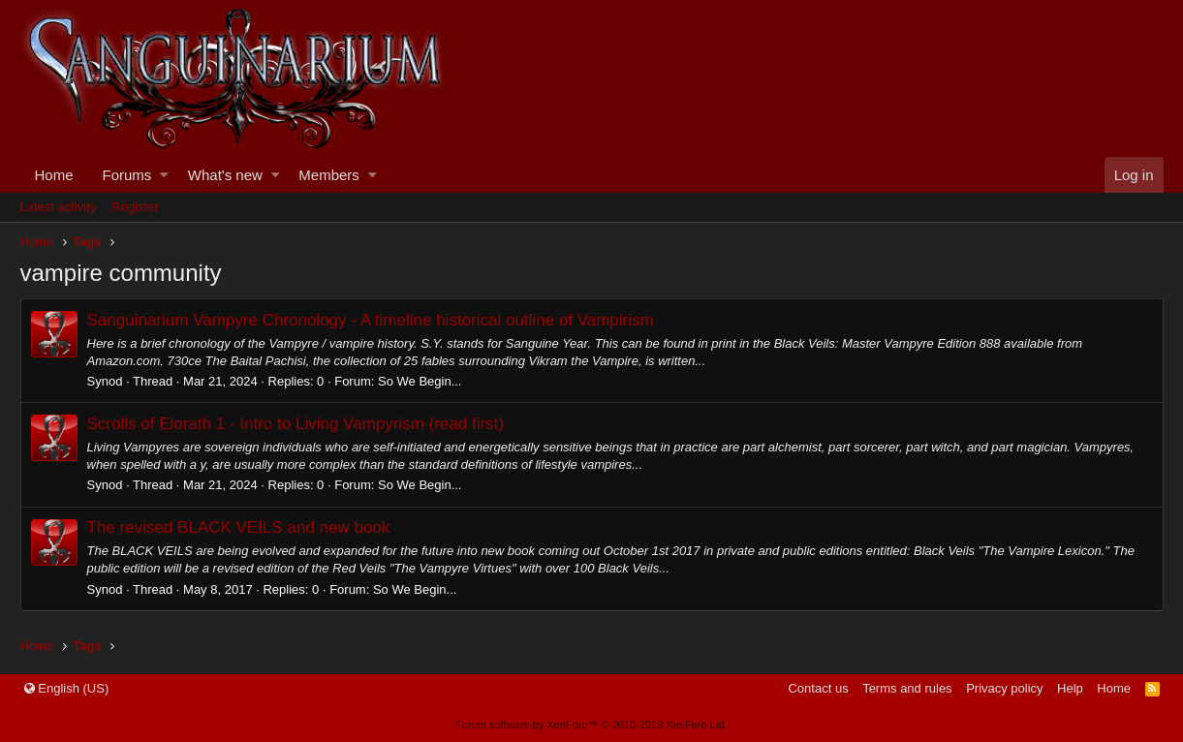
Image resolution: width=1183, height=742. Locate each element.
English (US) (66, 688)
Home (54, 175)
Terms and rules (906, 688)
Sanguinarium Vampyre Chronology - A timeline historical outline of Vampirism (370, 320)
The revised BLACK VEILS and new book (238, 527)
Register (134, 207)
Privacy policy (1004, 688)
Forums (127, 175)
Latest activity (58, 207)
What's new (225, 175)
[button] (164, 175)
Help (1070, 688)
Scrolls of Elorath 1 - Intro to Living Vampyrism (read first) (296, 424)
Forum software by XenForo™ (591, 724)
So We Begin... (419, 381)
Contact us (818, 688)
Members (328, 175)
